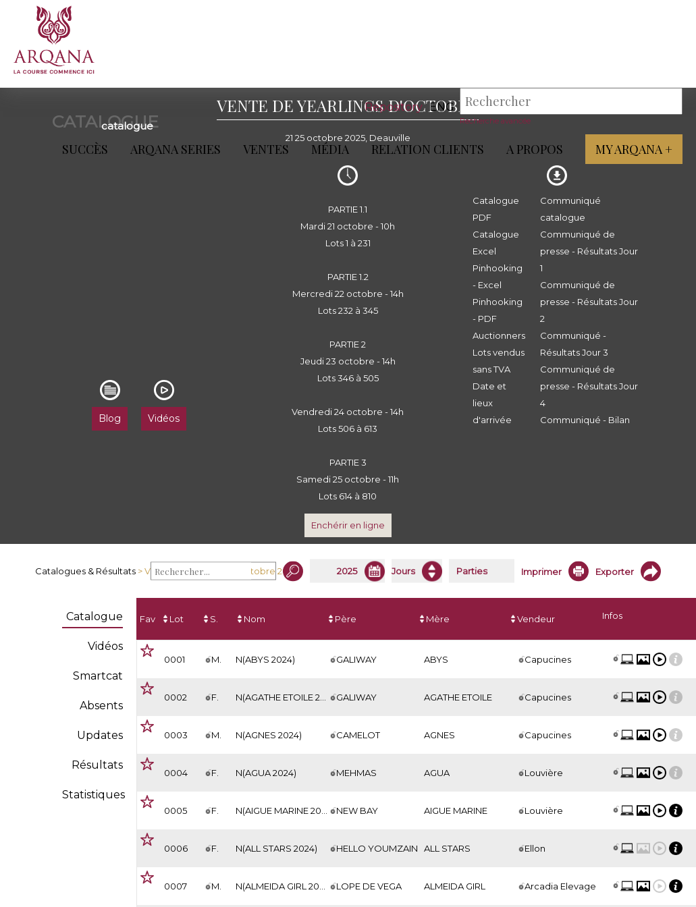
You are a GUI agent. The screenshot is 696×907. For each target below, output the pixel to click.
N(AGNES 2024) (269, 735)
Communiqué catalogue (570, 209)
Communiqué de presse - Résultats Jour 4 (589, 386)
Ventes (266, 149)
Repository (394, 107)
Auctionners (499, 335)
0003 (176, 735)
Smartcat (98, 675)
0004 (176, 772)
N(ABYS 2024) (265, 659)
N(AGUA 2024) (266, 772)
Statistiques (93, 794)
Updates (100, 735)
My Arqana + (633, 149)
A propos (534, 149)
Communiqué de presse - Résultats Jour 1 (589, 251)
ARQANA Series (175, 149)
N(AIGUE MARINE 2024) (285, 810)
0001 (174, 659)
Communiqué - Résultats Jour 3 (574, 344)
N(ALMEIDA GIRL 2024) (284, 886)
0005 (175, 810)
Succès (85, 149)
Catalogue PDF (496, 209)
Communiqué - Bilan (585, 419)
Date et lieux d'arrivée (492, 403)
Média (330, 149)
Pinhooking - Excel (498, 276)
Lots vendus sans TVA (499, 361)
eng (441, 107)
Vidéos (105, 646)
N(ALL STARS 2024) (276, 848)
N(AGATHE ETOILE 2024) (287, 697)
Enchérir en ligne (348, 525)
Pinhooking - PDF (498, 310)
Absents (101, 705)
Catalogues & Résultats (85, 571)
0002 (175, 697)
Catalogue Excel (496, 242)
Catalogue (94, 616)
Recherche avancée (495, 121)
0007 (175, 886)
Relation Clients (427, 149)
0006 (176, 848)
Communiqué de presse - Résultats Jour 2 (589, 301)
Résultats (97, 765)
